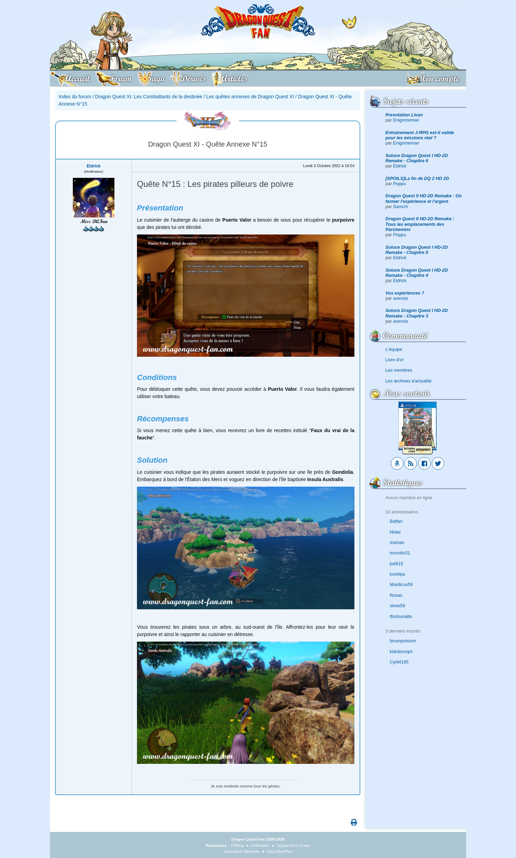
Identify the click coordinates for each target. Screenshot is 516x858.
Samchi (400, 206)
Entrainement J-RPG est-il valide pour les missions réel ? (420, 135)
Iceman (397, 542)
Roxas (396, 595)
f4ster (395, 532)
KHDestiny (260, 845)
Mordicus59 (401, 584)
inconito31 (400, 552)
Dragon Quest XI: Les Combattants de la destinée (148, 96)
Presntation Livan (404, 114)
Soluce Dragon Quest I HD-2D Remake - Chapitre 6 (417, 158)
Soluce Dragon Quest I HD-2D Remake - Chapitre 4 (417, 272)
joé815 (396, 563)
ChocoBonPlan (280, 851)
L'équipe (394, 349)
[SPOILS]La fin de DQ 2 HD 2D (417, 178)
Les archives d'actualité (409, 380)
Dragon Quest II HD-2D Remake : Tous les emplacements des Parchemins (420, 224)
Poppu (399, 183)
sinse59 (397, 605)
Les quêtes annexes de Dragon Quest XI (250, 96)
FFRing (237, 845)
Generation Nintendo (241, 851)
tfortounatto (401, 616)
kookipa (397, 574)
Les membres (399, 370)
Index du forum (75, 96)
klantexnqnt (401, 651)
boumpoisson (403, 640)
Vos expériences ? (405, 293)
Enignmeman (406, 120)
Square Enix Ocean (293, 845)
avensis (400, 298)
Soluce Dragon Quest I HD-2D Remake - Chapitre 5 (417, 250)
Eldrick (399, 165)
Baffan (396, 521)
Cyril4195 (399, 662)
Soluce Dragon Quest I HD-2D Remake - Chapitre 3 (417, 313)
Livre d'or (395, 359)
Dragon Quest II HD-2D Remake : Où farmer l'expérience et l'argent (424, 198)
